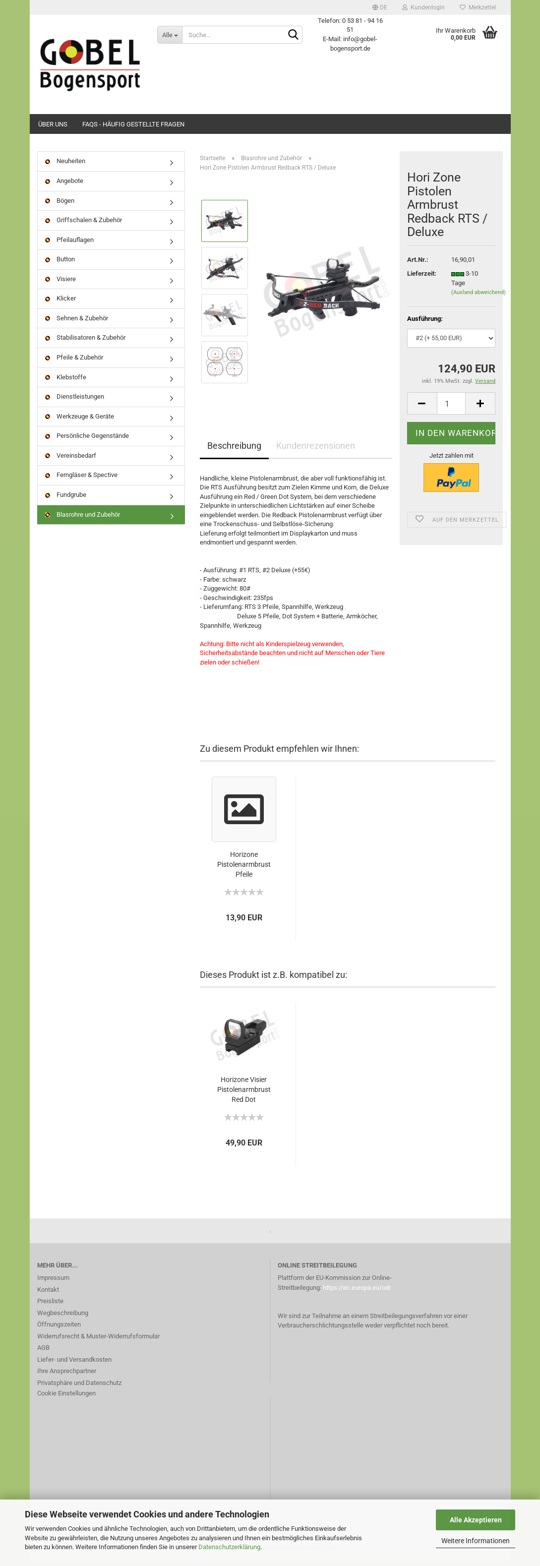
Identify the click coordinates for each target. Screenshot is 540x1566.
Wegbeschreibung (62, 1317)
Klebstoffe (65, 381)
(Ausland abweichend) (478, 297)
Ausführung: (425, 323)
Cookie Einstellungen (66, 1398)
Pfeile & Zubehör (74, 362)
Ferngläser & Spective (81, 479)
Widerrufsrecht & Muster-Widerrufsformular (98, 1340)
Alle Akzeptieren (476, 1520)
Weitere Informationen (475, 1541)
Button (60, 264)
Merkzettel (478, 7)
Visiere (60, 283)
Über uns (52, 124)
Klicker (60, 303)
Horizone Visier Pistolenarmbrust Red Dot (244, 1094)
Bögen (59, 205)
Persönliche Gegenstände (87, 440)
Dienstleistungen (74, 401)
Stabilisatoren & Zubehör (85, 342)
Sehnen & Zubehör (76, 323)
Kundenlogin (423, 7)
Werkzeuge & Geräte (79, 420)
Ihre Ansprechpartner (66, 1376)
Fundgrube (65, 499)
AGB (43, 1352)
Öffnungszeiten (59, 1329)
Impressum (53, 1282)
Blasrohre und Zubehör (82, 519)
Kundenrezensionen (315, 450)
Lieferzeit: (421, 278)
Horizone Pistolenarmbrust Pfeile (244, 869)
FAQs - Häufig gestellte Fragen (133, 124)
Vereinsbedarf (70, 460)
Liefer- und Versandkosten (74, 1364)
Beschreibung (234, 450)
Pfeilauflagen (69, 244)
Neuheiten (65, 166)
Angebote (64, 185)
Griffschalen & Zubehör (83, 225)
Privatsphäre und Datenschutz (79, 1387)
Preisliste (50, 1306)
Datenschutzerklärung (229, 1547)
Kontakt (48, 1294)
